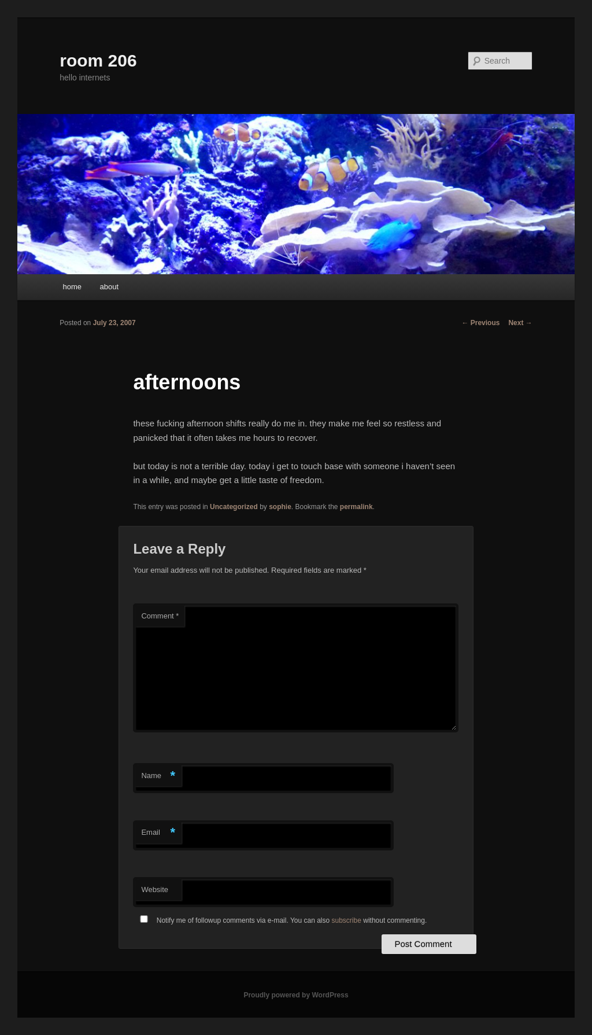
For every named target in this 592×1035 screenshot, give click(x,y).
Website (154, 889)
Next (520, 323)
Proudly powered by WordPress (295, 995)
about (109, 286)
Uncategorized (234, 507)
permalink (356, 507)
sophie (280, 507)
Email (158, 832)
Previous (480, 323)
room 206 (98, 60)
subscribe (346, 920)
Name (158, 776)
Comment (160, 616)
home (72, 286)
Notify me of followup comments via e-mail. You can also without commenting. (281, 920)
